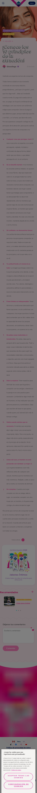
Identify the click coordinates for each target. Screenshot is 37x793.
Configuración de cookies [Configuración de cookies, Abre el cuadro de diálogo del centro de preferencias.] (18, 785)
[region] (18, 771)
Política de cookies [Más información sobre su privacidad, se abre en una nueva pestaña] (16, 770)
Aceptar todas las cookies (18, 776)
